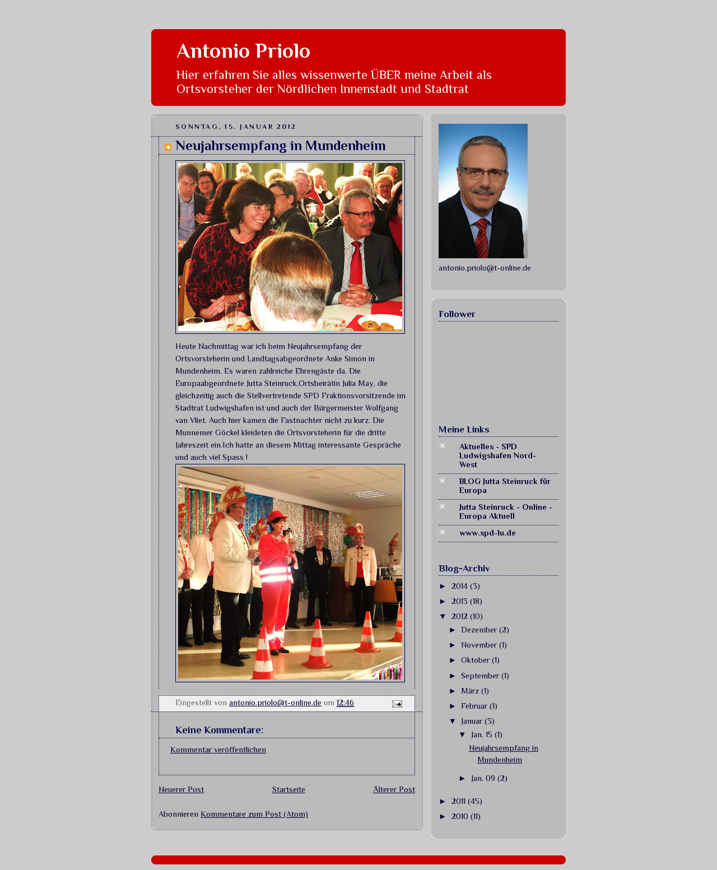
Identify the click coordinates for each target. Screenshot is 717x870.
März (471, 690)
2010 (461, 816)
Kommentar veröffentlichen (218, 749)
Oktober (476, 659)
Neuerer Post (181, 789)
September (481, 675)
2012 (460, 616)
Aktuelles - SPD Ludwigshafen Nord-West (497, 455)
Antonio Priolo (243, 50)
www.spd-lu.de (487, 532)
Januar (473, 721)
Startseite (288, 789)
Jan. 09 (484, 778)
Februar (475, 705)
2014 (460, 585)
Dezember (480, 629)
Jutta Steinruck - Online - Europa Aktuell (505, 511)
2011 (459, 801)
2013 (460, 601)
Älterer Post (394, 789)
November (480, 644)
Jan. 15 (483, 734)
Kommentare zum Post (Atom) (254, 813)
